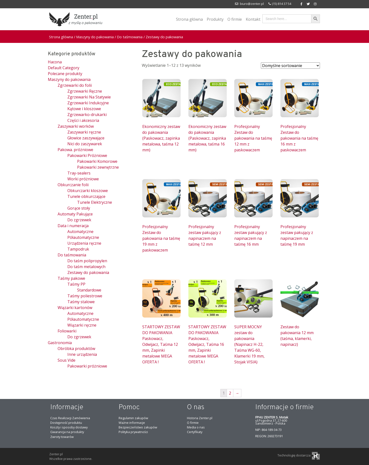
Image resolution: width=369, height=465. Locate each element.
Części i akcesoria (83, 120)
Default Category (63, 67)
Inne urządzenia (82, 354)
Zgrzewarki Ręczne (84, 91)
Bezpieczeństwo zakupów (138, 427)
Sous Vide (66, 360)
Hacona (55, 62)
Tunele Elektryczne (94, 202)
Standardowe (89, 290)
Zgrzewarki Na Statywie (89, 97)
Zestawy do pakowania (88, 272)
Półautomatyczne (83, 237)
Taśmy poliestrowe (84, 296)
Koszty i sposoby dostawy (69, 427)
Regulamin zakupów (133, 418)
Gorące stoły (78, 208)
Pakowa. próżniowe (75, 149)
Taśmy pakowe (71, 278)
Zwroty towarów (62, 437)
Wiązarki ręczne (81, 325)
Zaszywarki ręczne (84, 132)
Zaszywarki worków (76, 126)
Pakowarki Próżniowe (87, 155)
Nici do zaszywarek (84, 143)
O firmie (234, 19)
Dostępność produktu (66, 422)
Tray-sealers (79, 173)
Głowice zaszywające (85, 138)
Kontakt (253, 19)
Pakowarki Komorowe (97, 161)
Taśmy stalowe (81, 301)
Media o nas (196, 427)
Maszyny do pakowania (95, 36)
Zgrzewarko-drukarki (87, 114)
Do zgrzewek (79, 220)
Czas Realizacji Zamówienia (70, 418)
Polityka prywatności (133, 432)
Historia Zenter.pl (199, 418)
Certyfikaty (194, 432)
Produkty (215, 19)
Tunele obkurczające (86, 196)
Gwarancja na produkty (67, 432)
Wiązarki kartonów (75, 307)
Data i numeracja (73, 225)
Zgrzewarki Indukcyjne (88, 103)
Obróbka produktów (76, 348)
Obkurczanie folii (73, 184)
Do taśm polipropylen (87, 260)
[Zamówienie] (290, 65)
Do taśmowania (130, 36)
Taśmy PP (76, 284)
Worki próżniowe (83, 179)
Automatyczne (80, 231)
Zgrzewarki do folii (75, 85)
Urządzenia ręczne (84, 243)
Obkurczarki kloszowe (87, 190)
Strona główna (189, 19)
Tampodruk (78, 249)
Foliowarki (67, 331)
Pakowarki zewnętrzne (98, 167)
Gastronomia (60, 342)
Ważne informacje (132, 422)
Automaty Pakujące (75, 214)
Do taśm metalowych (86, 266)
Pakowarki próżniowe (87, 366)
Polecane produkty (65, 73)
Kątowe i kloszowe (84, 108)
